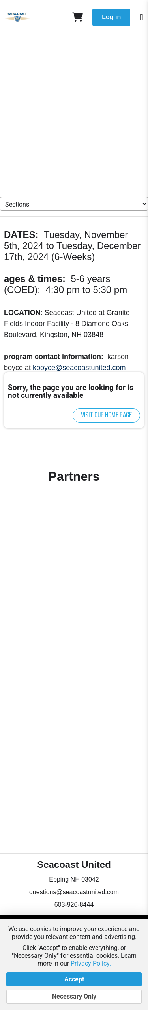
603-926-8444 (74, 904)
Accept (74, 979)
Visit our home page (106, 415)
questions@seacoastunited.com (74, 892)
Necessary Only (74, 996)
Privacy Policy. (91, 963)
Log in (111, 17)
